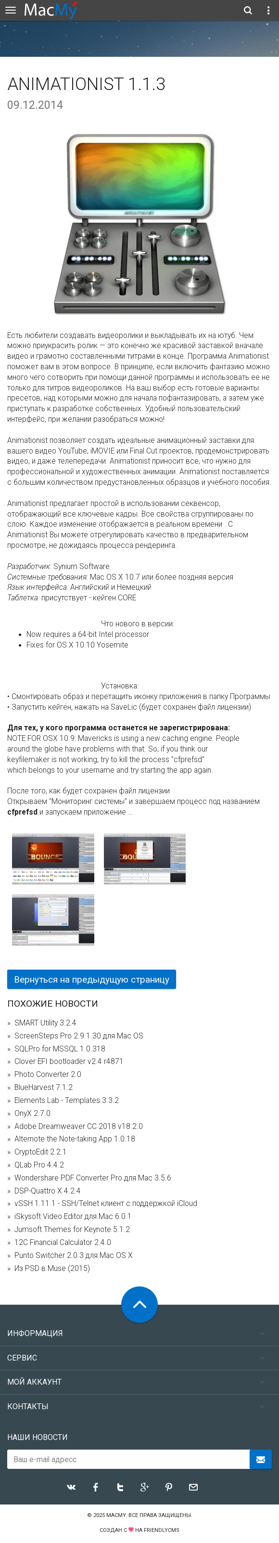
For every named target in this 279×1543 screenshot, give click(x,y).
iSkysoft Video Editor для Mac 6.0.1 (73, 1216)
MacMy (116, 1515)
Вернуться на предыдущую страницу (91, 979)
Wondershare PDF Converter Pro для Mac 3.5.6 (92, 1178)
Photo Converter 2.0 (47, 1074)
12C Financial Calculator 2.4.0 (62, 1242)
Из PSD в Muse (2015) (52, 1268)
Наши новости (37, 1437)
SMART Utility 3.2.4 (45, 1023)
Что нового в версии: (137, 624)
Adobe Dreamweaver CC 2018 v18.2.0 (78, 1126)
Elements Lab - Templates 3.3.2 (66, 1100)
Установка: (120, 686)
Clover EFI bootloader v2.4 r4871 (69, 1061)
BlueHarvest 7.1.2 (43, 1087)
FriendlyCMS (161, 1530)
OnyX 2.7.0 (32, 1113)
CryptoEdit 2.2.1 (40, 1152)
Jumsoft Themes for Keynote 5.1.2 (72, 1229)
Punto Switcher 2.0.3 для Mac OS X (73, 1255)
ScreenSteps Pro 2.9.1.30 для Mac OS (78, 1036)
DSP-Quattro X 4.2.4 (47, 1191)
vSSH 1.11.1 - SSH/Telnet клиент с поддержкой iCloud (105, 1203)
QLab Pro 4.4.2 (39, 1165)
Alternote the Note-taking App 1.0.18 (74, 1139)
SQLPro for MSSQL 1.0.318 (59, 1049)
